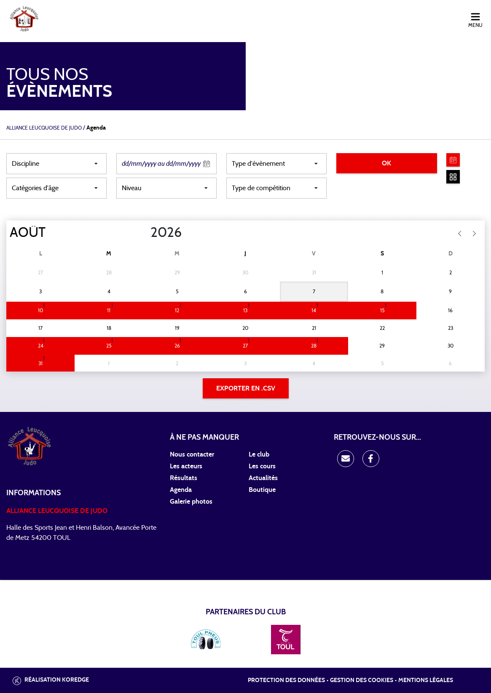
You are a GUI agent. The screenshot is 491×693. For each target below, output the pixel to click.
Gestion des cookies (361, 680)
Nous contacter (192, 454)
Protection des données (286, 680)
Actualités (263, 478)
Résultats (183, 478)
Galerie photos (191, 501)
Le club (259, 454)
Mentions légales (425, 680)
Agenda (181, 489)
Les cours (262, 466)
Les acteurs (186, 466)
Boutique (262, 489)
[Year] (143, 232)
